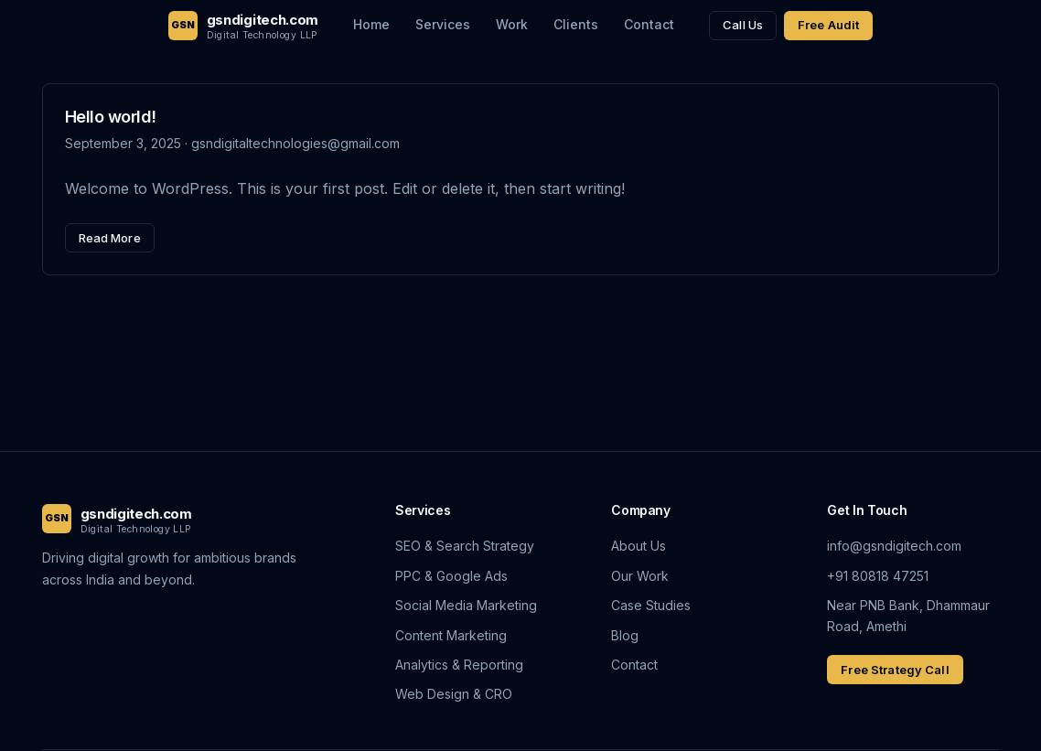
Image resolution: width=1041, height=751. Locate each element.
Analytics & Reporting (459, 664)
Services (442, 24)
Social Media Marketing (466, 605)
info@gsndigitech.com (894, 545)
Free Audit (828, 24)
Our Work (640, 576)
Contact (649, 24)
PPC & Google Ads (451, 576)
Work (512, 24)
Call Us (743, 24)
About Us (638, 545)
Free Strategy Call (895, 669)
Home (371, 24)
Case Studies (651, 605)
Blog (625, 635)
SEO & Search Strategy (464, 545)
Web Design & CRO (453, 694)
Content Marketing (451, 635)
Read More (110, 238)
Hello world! (110, 116)
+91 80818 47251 (877, 576)
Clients (575, 24)
